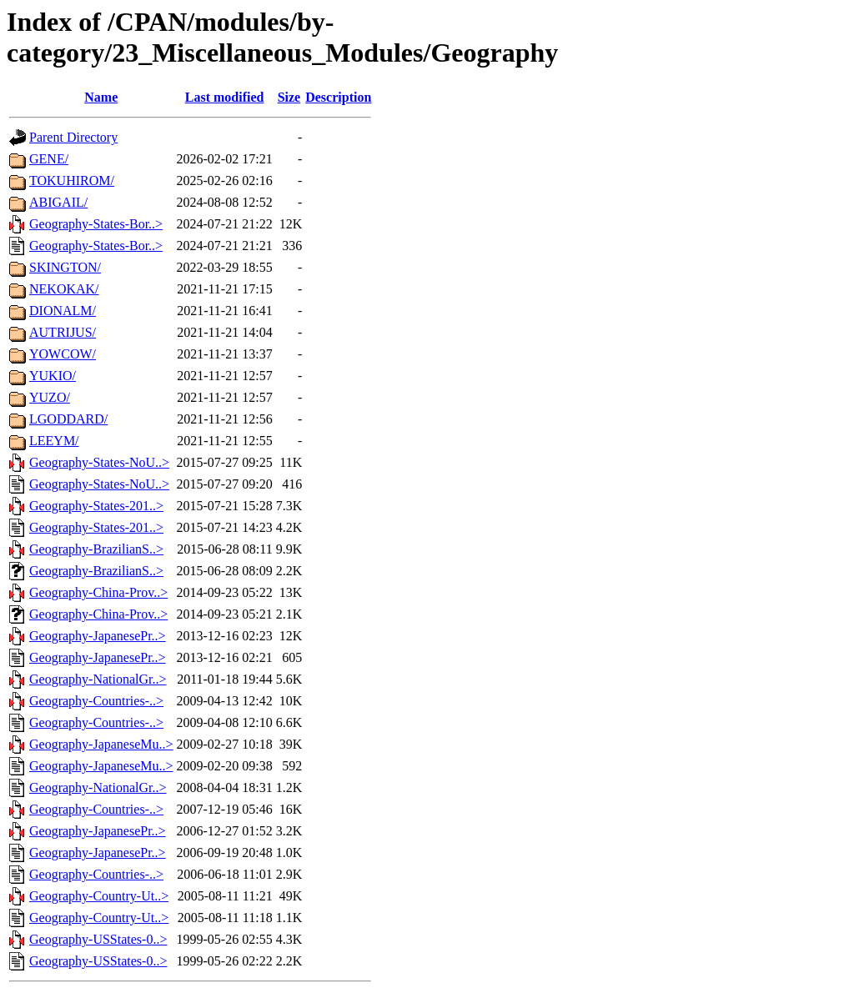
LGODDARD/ (68, 419)
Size (289, 97)
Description (338, 97)
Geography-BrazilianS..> (96, 549)
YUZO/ (49, 397)
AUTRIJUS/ (62, 332)
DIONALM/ (62, 310)
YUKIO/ (52, 376)
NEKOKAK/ (64, 289)
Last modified (224, 97)
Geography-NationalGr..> (98, 679)
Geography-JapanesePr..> (97, 636)
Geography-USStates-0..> (98, 939)
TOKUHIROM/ (71, 180)
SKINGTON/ (65, 267)
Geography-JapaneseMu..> (101, 744)
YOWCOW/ (62, 354)
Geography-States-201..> (96, 506)
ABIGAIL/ (58, 202)
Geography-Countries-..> (96, 701)
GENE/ (48, 159)
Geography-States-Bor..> (96, 224)
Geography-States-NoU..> (99, 462)
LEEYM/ (54, 441)
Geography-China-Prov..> (98, 592)
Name (101, 97)
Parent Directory (73, 137)
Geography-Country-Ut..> (98, 896)
